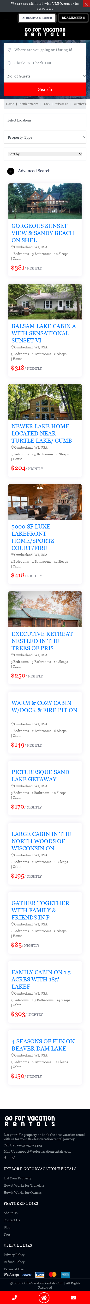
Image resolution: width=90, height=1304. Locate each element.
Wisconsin (61, 104)
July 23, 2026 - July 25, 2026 (45, 62)
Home (10, 104)
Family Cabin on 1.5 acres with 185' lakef (41, 979)
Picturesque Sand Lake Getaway (40, 776)
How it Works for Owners (23, 1192)
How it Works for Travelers (24, 1185)
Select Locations (19, 120)
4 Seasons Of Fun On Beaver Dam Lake (43, 1045)
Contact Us (12, 1220)
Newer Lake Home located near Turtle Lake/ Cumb (42, 433)
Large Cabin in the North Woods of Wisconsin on (42, 841)
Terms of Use (14, 1269)
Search (45, 89)
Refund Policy (14, 1262)
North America (28, 104)
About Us (11, 1213)
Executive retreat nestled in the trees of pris (42, 641)
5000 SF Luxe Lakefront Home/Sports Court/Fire (33, 537)
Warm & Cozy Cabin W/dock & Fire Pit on (44, 706)
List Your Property (17, 1178)
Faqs (7, 1234)
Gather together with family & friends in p (40, 910)
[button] (30, 170)
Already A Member (37, 18)
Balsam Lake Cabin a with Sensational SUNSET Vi (44, 333)
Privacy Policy (14, 1255)
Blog (7, 1227)
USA (47, 104)
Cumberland (82, 104)
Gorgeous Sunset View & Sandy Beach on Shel (43, 233)
